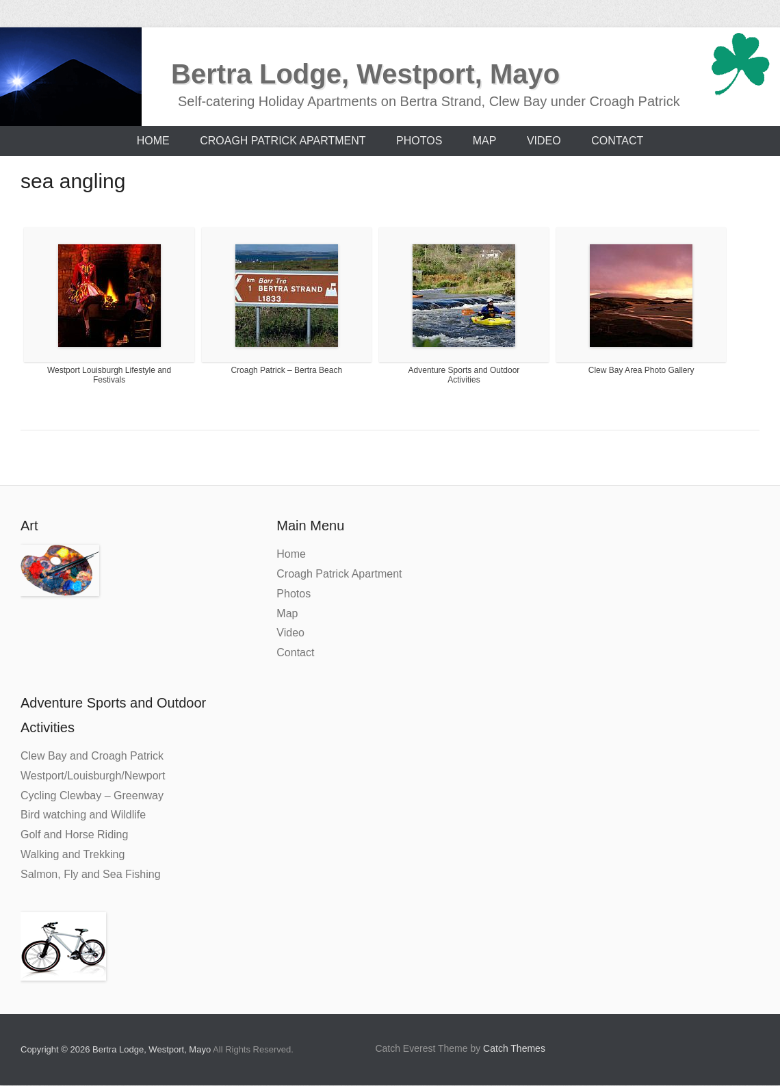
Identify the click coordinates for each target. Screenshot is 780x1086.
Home (153, 140)
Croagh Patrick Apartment (282, 140)
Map (485, 140)
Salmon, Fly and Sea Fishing (91, 874)
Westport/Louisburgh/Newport (93, 775)
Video (544, 140)
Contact (617, 140)
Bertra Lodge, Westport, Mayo (365, 74)
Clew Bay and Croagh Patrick (92, 756)
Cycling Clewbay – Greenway (92, 795)
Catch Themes (514, 1048)
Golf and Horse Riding (74, 834)
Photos (419, 140)
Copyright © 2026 (56, 1049)
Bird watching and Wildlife (83, 814)
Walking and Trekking (73, 854)
